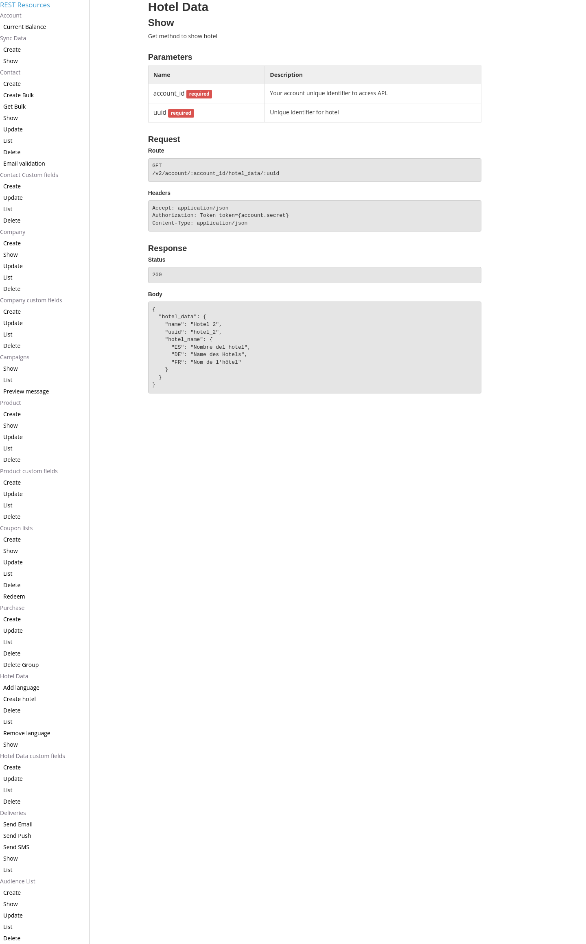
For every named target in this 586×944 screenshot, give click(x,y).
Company (12, 232)
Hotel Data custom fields (32, 756)
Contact (10, 72)
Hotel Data (14, 676)
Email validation (24, 163)
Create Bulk (18, 95)
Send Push (17, 835)
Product (10, 402)
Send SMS (16, 847)
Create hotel (19, 699)
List (8, 140)
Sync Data (13, 38)
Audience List (17, 881)
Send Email (18, 824)
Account (11, 15)
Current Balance (24, 27)
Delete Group (21, 665)
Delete (11, 152)
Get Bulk (14, 106)
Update (13, 129)
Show (10, 61)
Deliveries (13, 813)
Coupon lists (16, 528)
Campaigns (14, 357)
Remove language (26, 733)
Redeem (14, 596)
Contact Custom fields (29, 175)
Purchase (12, 608)
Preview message (26, 391)
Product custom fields (29, 471)
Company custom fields (31, 300)
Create (12, 49)
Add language (21, 687)
